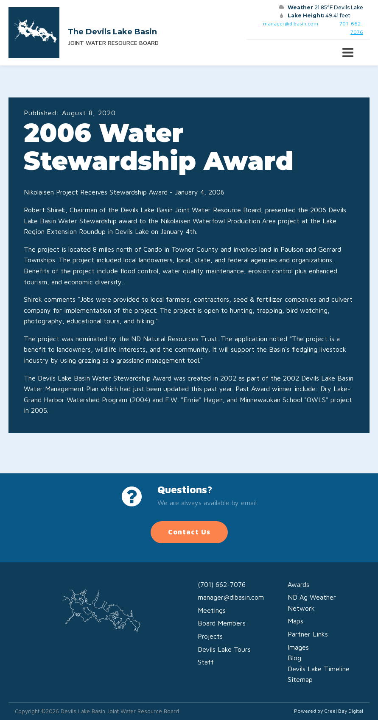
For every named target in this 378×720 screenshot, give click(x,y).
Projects (210, 636)
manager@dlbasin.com (290, 23)
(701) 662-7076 (222, 584)
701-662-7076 (351, 27)
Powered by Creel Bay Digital (328, 711)
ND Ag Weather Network (312, 602)
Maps (295, 621)
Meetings (212, 610)
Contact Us (189, 532)
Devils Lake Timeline (319, 669)
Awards (298, 584)
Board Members (222, 623)
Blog (294, 658)
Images (298, 647)
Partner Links (308, 634)
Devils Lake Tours (224, 649)
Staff (206, 662)
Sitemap (300, 679)
